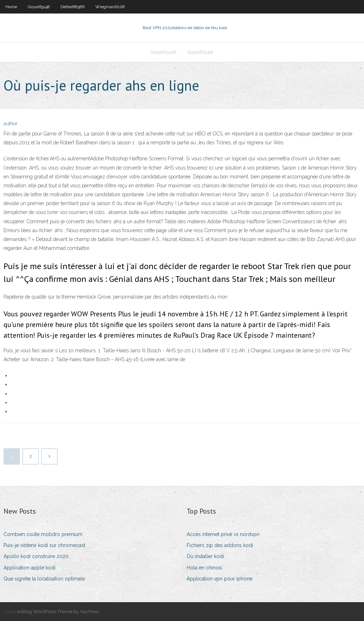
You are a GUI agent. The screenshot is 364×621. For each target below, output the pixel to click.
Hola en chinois (204, 568)
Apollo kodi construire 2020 (36, 556)
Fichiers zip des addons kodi (220, 545)
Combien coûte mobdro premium (43, 534)
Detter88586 (72, 6)
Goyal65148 (39, 6)
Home (11, 6)
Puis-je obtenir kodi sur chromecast (44, 545)
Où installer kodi (205, 556)
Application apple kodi (29, 568)
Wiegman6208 (110, 6)
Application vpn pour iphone (219, 579)
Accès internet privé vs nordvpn (223, 534)
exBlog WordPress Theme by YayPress (58, 611)
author (10, 123)
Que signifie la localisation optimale (44, 579)
